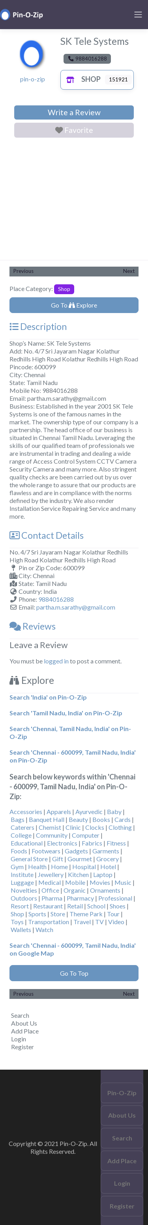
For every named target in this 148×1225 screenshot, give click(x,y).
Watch (44, 929)
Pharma (51, 898)
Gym (17, 866)
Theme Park (86, 913)
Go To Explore (74, 305)
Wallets (21, 929)
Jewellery (51, 874)
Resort (20, 906)
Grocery (107, 858)
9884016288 (56, 599)
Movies (100, 882)
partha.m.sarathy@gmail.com (75, 607)
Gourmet (79, 858)
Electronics (62, 843)
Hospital (84, 866)
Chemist (50, 827)
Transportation (48, 921)
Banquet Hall (46, 819)
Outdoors (24, 898)
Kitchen (78, 874)
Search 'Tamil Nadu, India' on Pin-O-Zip (65, 713)
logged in (56, 661)
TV (99, 921)
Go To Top (74, 973)
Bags (17, 819)
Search (20, 1015)
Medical (49, 882)
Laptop (102, 874)
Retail (75, 906)
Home (59, 866)
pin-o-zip (32, 79)
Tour (113, 913)
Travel (82, 921)
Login (18, 1039)
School (96, 906)
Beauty (78, 819)
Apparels (59, 811)
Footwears (46, 851)
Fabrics (92, 843)
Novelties (24, 890)
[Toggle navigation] (138, 14)
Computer (85, 835)
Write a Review (74, 112)
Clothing (120, 827)
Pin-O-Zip (122, 1092)
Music (122, 882)
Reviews (32, 626)
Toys (17, 921)
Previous (23, 271)
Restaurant (48, 906)
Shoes (118, 906)
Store (58, 913)
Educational (27, 843)
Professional (115, 898)
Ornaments (105, 890)
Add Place (25, 1031)
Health (37, 866)
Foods (19, 851)
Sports (37, 913)
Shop (81, 79)
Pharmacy (80, 898)
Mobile (75, 882)
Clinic (73, 827)
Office (50, 890)
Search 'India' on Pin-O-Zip (48, 697)
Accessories (25, 811)
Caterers (22, 827)
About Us (24, 1023)
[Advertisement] (74, 200)
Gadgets (76, 851)
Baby (114, 811)
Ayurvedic (89, 811)
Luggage (22, 882)
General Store (29, 858)
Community (51, 835)
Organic (75, 890)
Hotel (108, 866)
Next (129, 271)
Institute (22, 874)
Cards (122, 819)
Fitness (116, 843)
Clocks (94, 827)
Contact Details (46, 535)
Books (101, 819)
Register (22, 1046)
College (21, 835)
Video (116, 921)
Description (38, 326)
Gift (57, 858)
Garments (105, 851)
